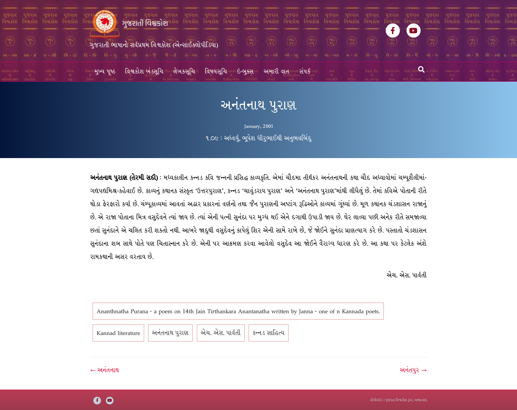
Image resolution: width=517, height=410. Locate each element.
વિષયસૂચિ (216, 71)
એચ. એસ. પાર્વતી (221, 333)
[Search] (421, 69)
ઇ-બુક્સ (245, 71)
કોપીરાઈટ (376, 399)
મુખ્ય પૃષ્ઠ (105, 71)
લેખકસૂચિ (184, 71)
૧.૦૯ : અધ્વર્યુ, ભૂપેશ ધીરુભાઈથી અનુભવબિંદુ (258, 138)
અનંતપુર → (413, 370)
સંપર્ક (305, 71)
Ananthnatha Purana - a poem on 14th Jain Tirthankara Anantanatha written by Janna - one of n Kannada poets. (238, 311)
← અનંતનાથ (104, 370)
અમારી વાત (276, 71)
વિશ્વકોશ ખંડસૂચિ (144, 71)
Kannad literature (118, 333)
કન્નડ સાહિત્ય (269, 333)
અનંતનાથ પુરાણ (170, 333)
